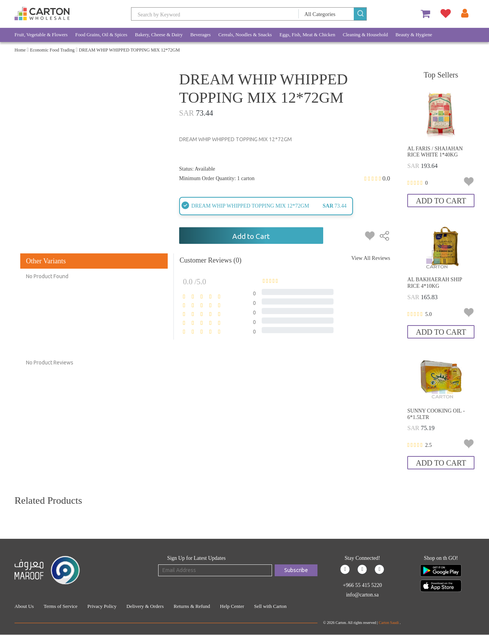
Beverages (200, 34)
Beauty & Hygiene (413, 34)
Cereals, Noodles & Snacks (245, 34)
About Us (24, 606)
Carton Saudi (389, 622)
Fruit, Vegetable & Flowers (41, 34)
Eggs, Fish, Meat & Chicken (307, 34)
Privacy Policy (102, 606)
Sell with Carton (270, 606)
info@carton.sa (362, 595)
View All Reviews (370, 258)
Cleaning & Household (365, 34)
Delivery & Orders (145, 606)
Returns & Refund (191, 606)
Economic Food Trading (52, 50)
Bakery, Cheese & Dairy (159, 34)
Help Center (232, 606)
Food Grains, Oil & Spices (101, 34)
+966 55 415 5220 (362, 585)
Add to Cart (251, 236)
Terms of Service (61, 606)
